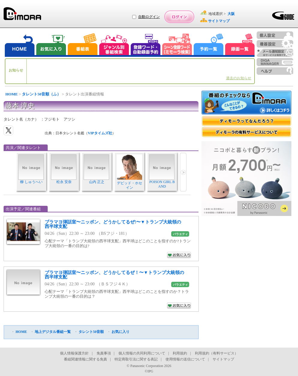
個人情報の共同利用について (141, 353)
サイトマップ (223, 359)
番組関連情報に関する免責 (85, 359)
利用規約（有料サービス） (216, 353)
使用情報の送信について (185, 359)
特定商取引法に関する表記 (136, 359)
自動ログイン (149, 17)
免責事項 (104, 353)
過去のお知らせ (238, 78)
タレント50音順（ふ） (41, 94)
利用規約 (180, 353)
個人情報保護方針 (74, 353)
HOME (11, 94)
